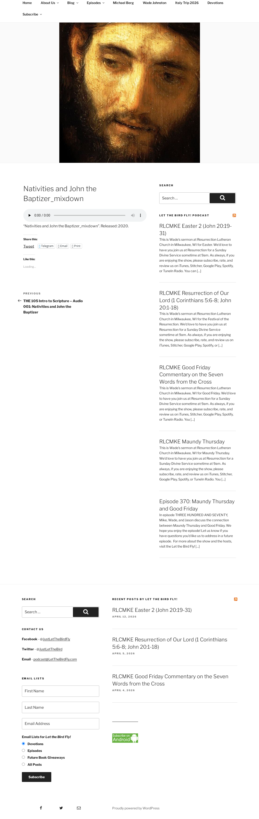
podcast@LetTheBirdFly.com (55, 659)
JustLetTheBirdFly (56, 639)
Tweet (28, 246)
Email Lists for (46, 737)
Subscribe (33, 14)
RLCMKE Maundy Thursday (192, 441)
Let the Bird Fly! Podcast (184, 215)
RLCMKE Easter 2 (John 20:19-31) (152, 610)
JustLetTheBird (50, 649)
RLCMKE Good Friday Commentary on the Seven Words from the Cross (191, 374)
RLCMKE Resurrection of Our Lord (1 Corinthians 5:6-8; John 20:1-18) (195, 300)
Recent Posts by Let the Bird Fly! (145, 599)
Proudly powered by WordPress (135, 808)
